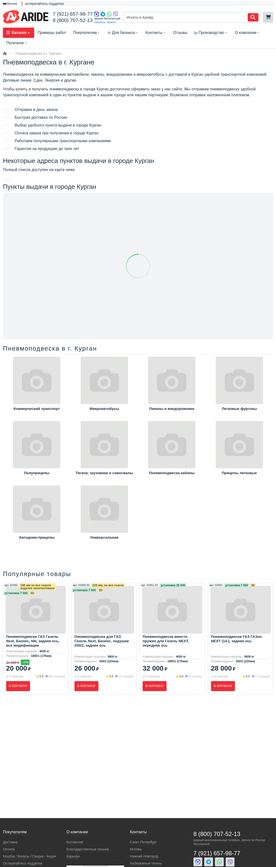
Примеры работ (52, 33)
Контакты (156, 33)
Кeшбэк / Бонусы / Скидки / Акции (29, 856)
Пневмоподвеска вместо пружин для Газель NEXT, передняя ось (166, 640)
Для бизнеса (122, 33)
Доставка (10, 842)
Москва (136, 849)
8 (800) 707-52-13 (73, 20)
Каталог (18, 33)
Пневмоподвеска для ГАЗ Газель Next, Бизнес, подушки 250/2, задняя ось (101, 640)
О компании (247, 33)
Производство (211, 33)
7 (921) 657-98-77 (73, 14)
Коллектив (74, 842)
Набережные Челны (146, 863)
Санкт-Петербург (143, 842)
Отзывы (180, 33)
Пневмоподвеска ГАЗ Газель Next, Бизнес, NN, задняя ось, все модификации (33, 640)
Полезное (17, 43)
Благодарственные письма (87, 849)
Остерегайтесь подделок (22, 863)
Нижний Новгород (144, 856)
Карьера (73, 856)
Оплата (9, 849)
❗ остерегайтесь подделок (42, 4)
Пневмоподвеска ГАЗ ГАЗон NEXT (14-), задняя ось (236, 638)
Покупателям (87, 33)
